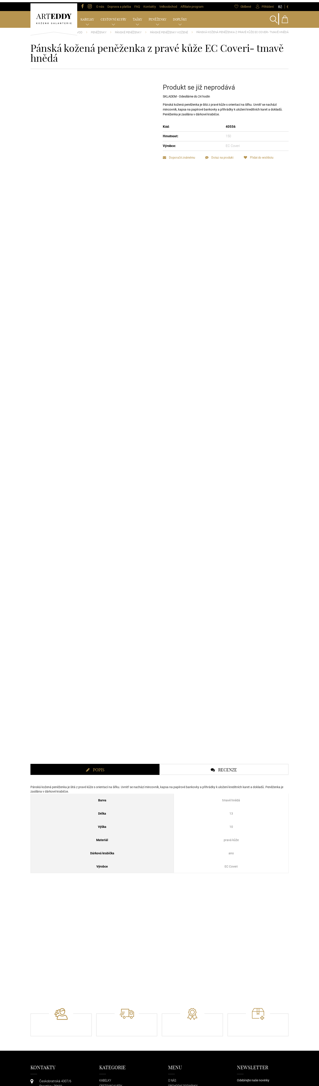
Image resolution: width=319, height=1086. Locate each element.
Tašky (137, 17)
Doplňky (180, 17)
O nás (100, 4)
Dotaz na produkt (221, 155)
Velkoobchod (168, 4)
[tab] (95, 790)
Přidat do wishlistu (261, 155)
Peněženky (157, 17)
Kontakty (149, 4)
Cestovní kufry (113, 17)
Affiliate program (191, 4)
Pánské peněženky (128, 30)
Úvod (79, 30)
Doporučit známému (179, 155)
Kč (280, 4)
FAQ (137, 4)
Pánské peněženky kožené (169, 30)
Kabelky (87, 17)
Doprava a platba (119, 4)
